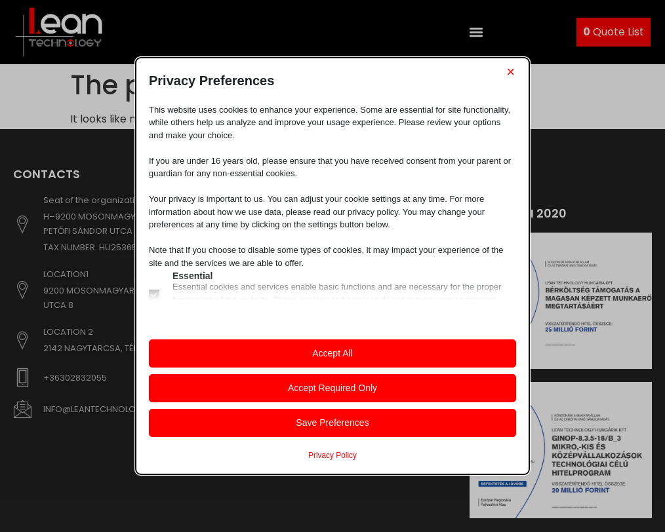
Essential (192, 275)
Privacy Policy (332, 455)
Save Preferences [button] (332, 422)
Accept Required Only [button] (332, 388)
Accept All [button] (332, 353)
